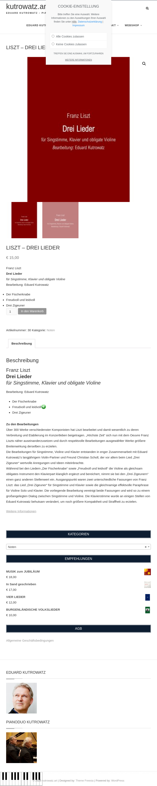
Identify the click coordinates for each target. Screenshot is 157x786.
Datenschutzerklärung (90, 21)
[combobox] (78, 547)
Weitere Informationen (21, 511)
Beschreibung (21, 343)
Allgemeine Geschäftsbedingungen (30, 640)
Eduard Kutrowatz (41, 25)
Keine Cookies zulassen (69, 44)
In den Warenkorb (32, 311)
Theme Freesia (84, 780)
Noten (51, 330)
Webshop (132, 25)
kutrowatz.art (27, 6)
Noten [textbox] (77, 547)
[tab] (21, 343)
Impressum (78, 25)
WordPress (117, 780)
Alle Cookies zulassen (68, 36)
